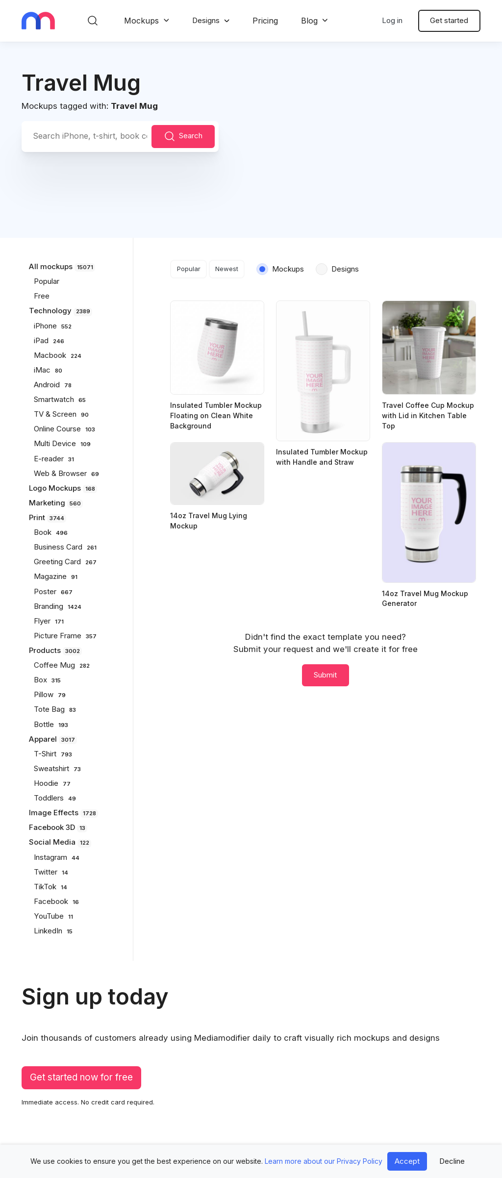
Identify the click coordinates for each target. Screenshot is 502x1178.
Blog (309, 20)
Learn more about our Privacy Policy (323, 1161)
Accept (407, 1161)
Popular (189, 269)
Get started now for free (81, 1077)
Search (183, 136)
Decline (452, 1161)
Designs (206, 20)
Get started (449, 20)
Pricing (265, 20)
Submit (325, 674)
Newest (226, 269)
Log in (392, 20)
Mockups (141, 20)
